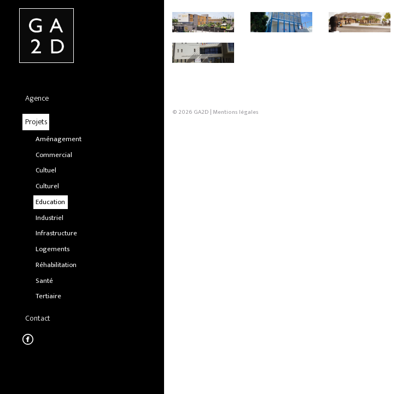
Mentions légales (236, 195)
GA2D (201, 195)
